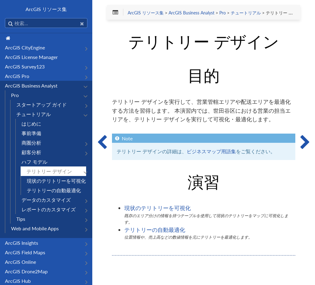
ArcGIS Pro (17, 76)
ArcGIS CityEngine (25, 47)
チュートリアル (33, 114)
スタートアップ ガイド (41, 104)
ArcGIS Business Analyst (31, 85)
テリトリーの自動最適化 (54, 190)
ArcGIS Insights (21, 243)
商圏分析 (31, 143)
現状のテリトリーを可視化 (56, 181)
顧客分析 (31, 152)
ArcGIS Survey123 (25, 66)
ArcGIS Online (20, 262)
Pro (15, 95)
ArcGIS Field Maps (25, 252)
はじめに (31, 124)
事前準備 (31, 133)
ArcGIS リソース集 (46, 9)
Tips (20, 219)
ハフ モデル (34, 162)
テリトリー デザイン (49, 171)
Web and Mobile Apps (35, 228)
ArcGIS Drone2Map (26, 271)
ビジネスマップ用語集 (211, 151)
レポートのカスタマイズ (49, 209)
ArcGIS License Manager (31, 57)
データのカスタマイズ (46, 200)
